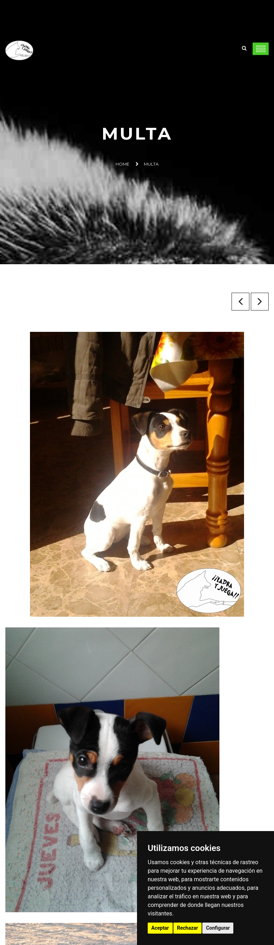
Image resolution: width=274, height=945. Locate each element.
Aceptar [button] (160, 928)
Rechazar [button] (187, 928)
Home (123, 164)
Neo (240, 301)
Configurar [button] (218, 928)
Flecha (260, 301)
